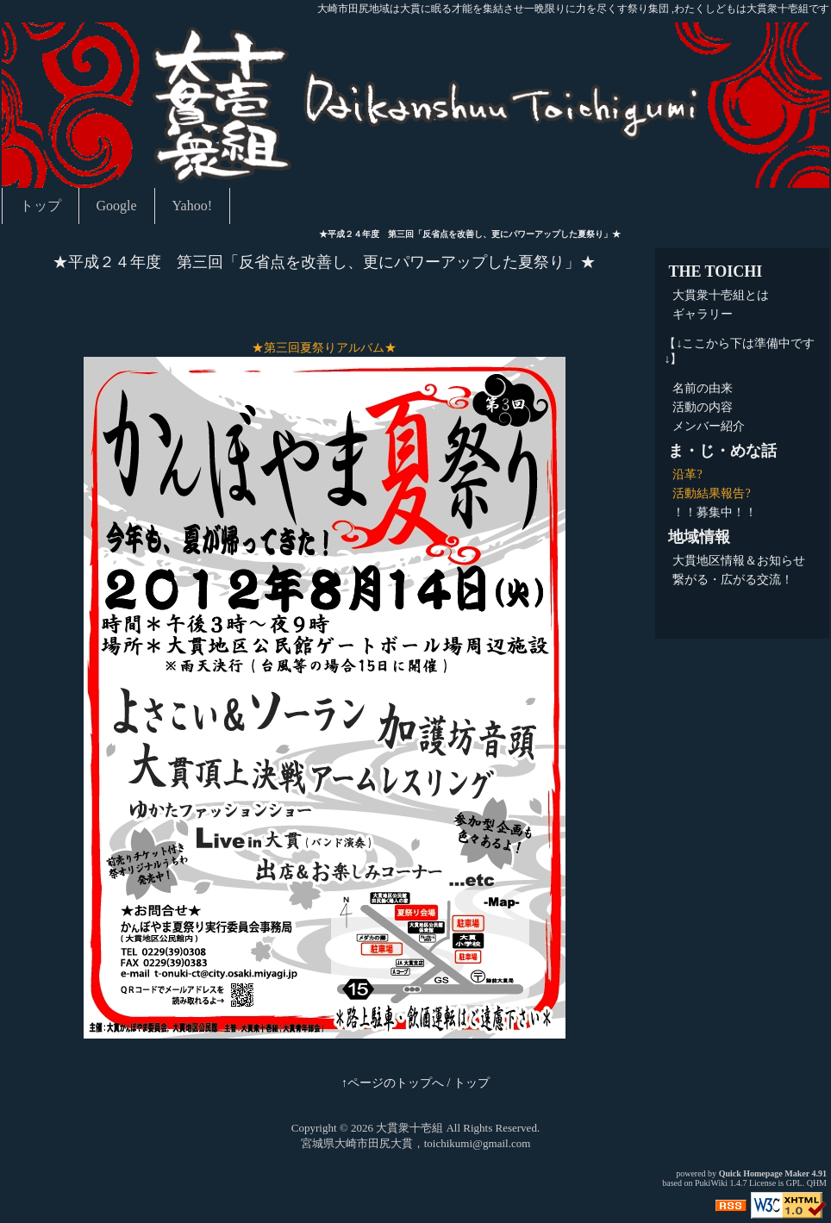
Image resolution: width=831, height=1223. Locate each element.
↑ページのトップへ (392, 1082)
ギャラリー (702, 314)
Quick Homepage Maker (764, 1173)
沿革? (687, 474)
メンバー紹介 (708, 426)
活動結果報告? (711, 493)
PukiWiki (711, 1183)
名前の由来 (702, 388)
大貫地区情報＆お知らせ (738, 560)
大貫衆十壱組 (409, 1127)
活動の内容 (702, 407)
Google (117, 205)
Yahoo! (192, 205)
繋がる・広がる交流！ (732, 579)
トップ (40, 205)
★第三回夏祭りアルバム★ (324, 347)
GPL (794, 1183)
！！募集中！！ (714, 512)
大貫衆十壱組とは (720, 295)
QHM (817, 1183)
